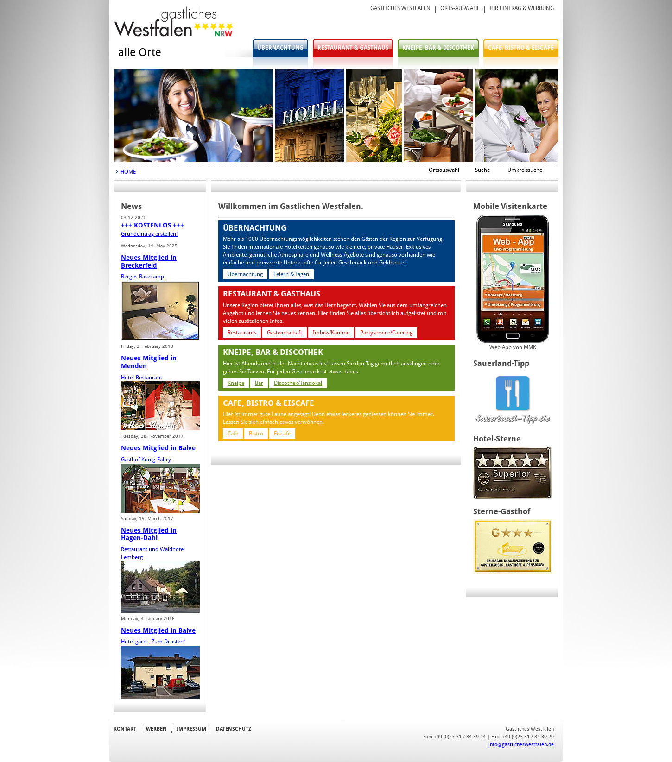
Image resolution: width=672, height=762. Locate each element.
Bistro (256, 433)
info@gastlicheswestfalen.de (521, 744)
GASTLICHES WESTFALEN (400, 8)
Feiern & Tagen (291, 274)
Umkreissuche (524, 170)
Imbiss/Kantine (331, 332)
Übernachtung (245, 274)
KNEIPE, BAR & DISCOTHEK (438, 47)
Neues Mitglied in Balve (158, 448)
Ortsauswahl (444, 170)
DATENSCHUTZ (233, 728)
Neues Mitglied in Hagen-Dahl (149, 534)
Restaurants (242, 332)
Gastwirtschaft (284, 332)
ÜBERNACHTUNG (280, 47)
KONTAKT (125, 728)
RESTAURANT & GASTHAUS (352, 47)
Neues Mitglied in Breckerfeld (149, 261)
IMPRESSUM (191, 728)
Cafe (233, 433)
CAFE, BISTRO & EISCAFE (521, 47)
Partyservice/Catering (386, 332)
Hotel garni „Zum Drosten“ (153, 641)
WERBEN (156, 728)
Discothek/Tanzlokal (298, 383)
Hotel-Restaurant (141, 377)
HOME (128, 172)
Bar (259, 383)
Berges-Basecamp (142, 276)
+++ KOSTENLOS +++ (152, 225)
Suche (482, 170)
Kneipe (236, 383)
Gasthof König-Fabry (146, 459)
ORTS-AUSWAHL (460, 8)
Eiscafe (282, 433)
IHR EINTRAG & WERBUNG (521, 8)
